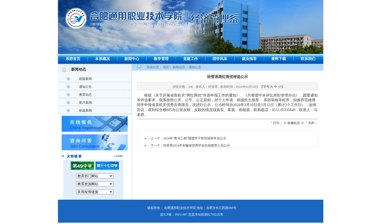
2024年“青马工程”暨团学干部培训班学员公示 (194, 138)
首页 (166, 67)
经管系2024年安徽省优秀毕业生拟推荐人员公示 (196, 145)
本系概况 (102, 59)
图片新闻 (85, 102)
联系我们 (308, 59)
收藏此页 (293, 123)
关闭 (311, 123)
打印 (276, 123)
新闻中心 (131, 59)
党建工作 (190, 59)
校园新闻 (85, 79)
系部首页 (73, 59)
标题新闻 (85, 110)
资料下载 (278, 59)
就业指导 (249, 59)
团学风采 (219, 59)
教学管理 (161, 59)
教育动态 (85, 95)
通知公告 (85, 87)
